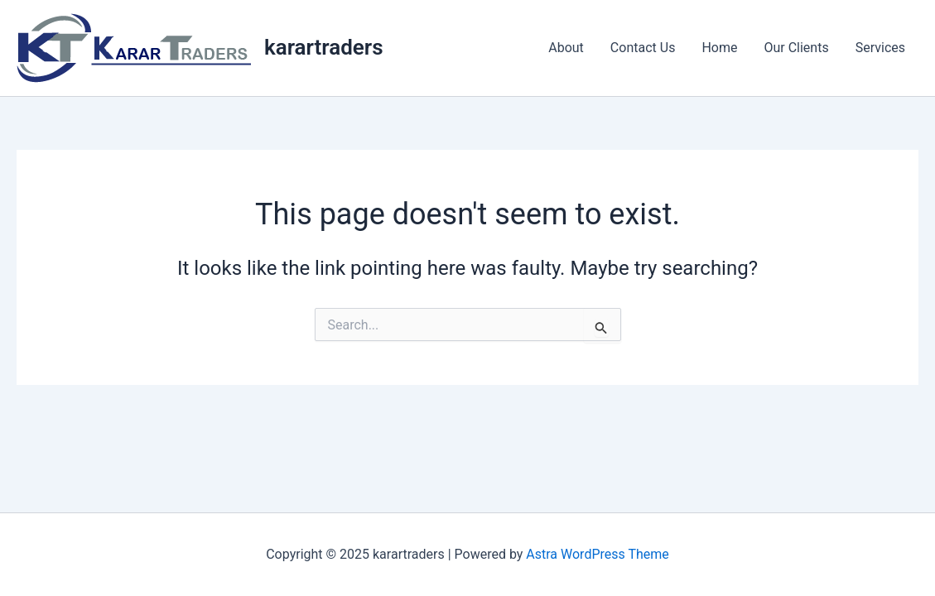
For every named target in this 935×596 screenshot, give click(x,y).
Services (880, 47)
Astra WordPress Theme (597, 554)
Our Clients (796, 47)
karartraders (323, 47)
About (566, 47)
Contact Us (643, 47)
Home (719, 47)
